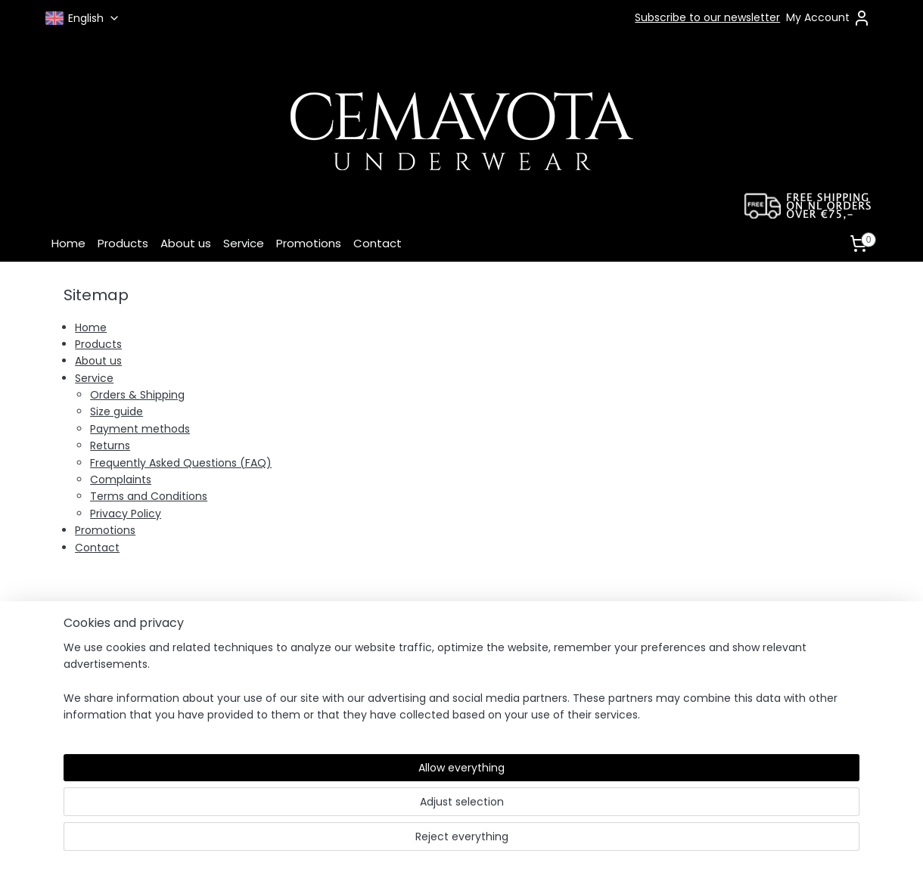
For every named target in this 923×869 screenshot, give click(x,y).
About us (185, 243)
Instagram (612, 676)
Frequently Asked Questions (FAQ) (181, 462)
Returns (110, 445)
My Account (828, 18)
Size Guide (246, 673)
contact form (754, 656)
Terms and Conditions (148, 496)
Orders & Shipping (137, 394)
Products (123, 243)
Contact (377, 243)
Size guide (116, 411)
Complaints (120, 479)
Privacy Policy (125, 513)
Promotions (308, 243)
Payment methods (140, 428)
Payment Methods (267, 656)
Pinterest (607, 706)
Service (243, 243)
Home (68, 243)
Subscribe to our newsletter (707, 17)
